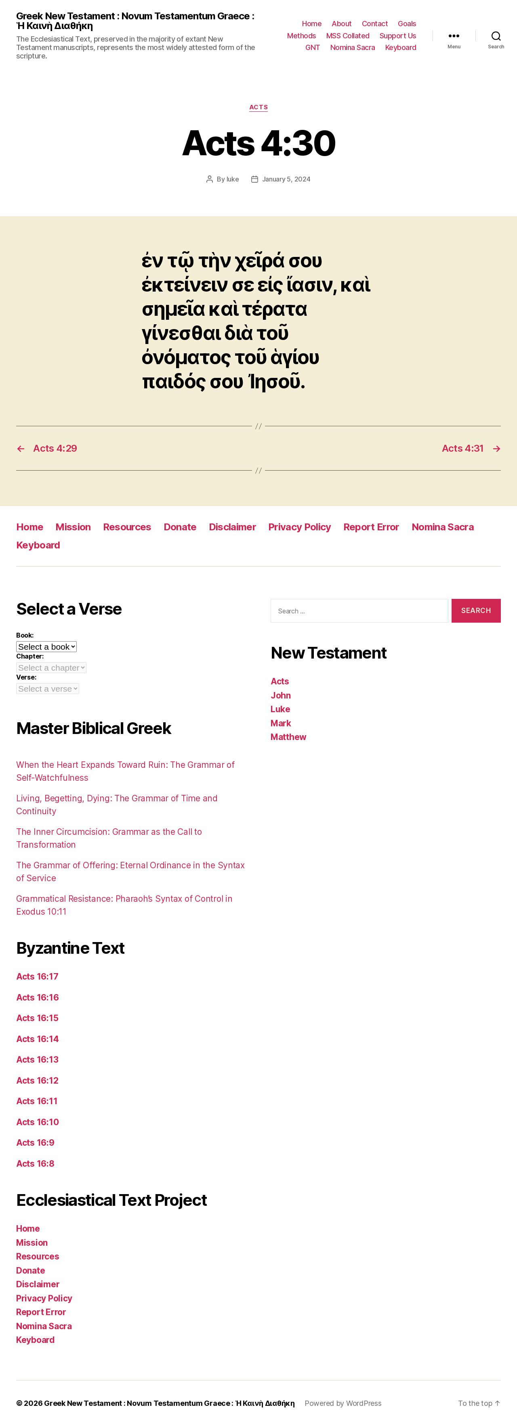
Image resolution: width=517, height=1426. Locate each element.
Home (312, 23)
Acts (258, 107)
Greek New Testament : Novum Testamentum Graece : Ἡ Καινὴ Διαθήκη (135, 21)
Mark (281, 723)
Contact (375, 23)
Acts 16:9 (35, 1143)
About (342, 23)
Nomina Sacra (352, 47)
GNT (312, 47)
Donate (180, 527)
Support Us (398, 35)
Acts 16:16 (37, 997)
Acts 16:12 (37, 1081)
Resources (127, 527)
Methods (301, 35)
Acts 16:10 (37, 1122)
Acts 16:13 (37, 1060)
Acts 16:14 (37, 1039)
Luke (280, 709)
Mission (72, 527)
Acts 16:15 (37, 1018)
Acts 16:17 (37, 977)
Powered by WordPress (343, 1403)
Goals (407, 23)
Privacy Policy (299, 527)
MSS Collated (348, 35)
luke (233, 179)
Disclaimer (232, 527)
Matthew (289, 737)
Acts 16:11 (36, 1101)
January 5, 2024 (286, 179)
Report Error (371, 527)
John (281, 695)
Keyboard (400, 47)
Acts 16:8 (35, 1164)
